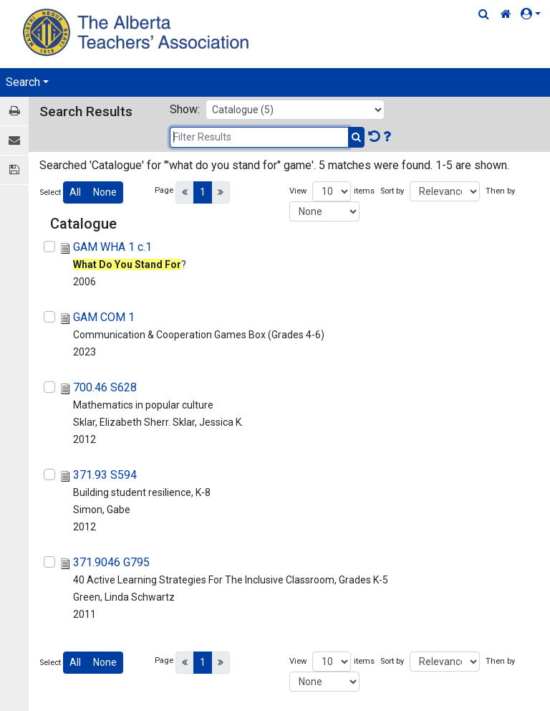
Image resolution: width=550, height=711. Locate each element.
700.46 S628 (105, 387)
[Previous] (184, 192)
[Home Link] (506, 14)
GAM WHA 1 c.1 (112, 247)
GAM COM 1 (104, 317)
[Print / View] (14, 111)
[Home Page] (138, 32)
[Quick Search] (484, 14)
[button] (533, 14)
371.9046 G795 (111, 562)
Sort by (392, 191)
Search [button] (23, 82)
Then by (500, 191)
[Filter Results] (259, 137)
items (364, 191)
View (298, 191)
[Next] (220, 192)
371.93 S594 (105, 475)
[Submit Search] (356, 137)
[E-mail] (14, 141)
